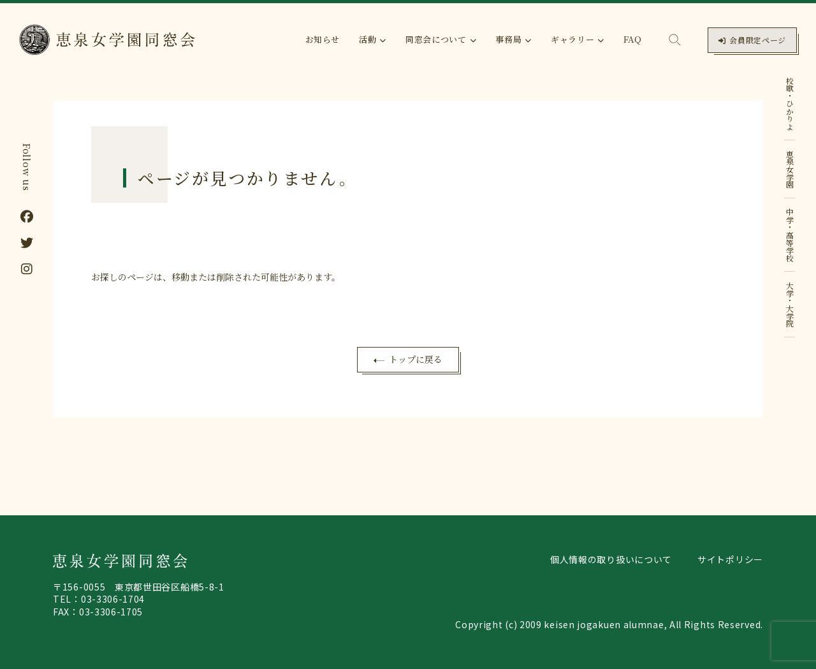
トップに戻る (415, 359)
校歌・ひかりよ (790, 103)
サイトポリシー (730, 559)
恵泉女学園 (790, 169)
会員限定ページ (752, 39)
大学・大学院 (790, 304)
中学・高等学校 (790, 234)
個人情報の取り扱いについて (611, 559)
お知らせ (322, 39)
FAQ (632, 39)
